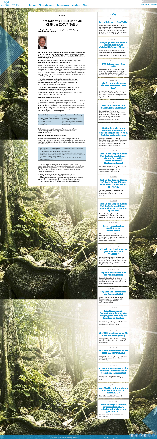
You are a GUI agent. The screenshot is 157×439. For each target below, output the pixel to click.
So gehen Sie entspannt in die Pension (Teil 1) (113, 292)
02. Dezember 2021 (113, 19)
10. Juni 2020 (113, 200)
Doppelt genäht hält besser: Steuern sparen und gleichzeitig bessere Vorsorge (113, 45)
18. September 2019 (113, 288)
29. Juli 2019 (113, 308)
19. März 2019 (113, 385)
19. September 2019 (113, 269)
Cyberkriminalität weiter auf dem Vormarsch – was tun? (113, 85)
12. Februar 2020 (113, 223)
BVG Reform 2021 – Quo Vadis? (113, 65)
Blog (142, 4)
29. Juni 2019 (113, 330)
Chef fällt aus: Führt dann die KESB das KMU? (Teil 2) (113, 334)
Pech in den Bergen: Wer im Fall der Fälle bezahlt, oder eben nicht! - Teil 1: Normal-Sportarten (113, 207)
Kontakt (147, 4)
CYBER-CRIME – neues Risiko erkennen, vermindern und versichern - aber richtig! (113, 370)
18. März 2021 (113, 80)
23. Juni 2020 (113, 150)
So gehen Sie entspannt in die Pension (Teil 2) (113, 273)
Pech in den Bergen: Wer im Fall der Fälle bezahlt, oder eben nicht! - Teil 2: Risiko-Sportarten (113, 183)
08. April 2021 (113, 61)
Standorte (153, 4)
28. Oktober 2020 (113, 102)
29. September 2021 (113, 39)
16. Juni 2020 (113, 177)
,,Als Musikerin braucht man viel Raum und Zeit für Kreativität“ (113, 390)
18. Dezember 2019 (113, 246)
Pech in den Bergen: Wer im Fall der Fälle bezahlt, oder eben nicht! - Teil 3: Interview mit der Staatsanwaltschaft (113, 158)
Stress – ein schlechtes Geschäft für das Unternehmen (113, 228)
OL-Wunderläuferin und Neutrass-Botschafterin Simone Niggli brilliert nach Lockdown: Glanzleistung (113, 132)
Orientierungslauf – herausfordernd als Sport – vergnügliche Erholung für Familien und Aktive (113, 314)
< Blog (113, 14)
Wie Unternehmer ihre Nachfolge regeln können (113, 106)
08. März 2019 (113, 401)
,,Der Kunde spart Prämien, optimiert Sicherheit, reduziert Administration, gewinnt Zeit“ (113, 408)
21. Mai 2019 (113, 365)
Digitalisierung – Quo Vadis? (113, 22)
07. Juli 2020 (113, 125)
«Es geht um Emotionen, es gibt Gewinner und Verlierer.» (113, 251)
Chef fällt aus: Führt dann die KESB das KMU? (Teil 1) (113, 351)
